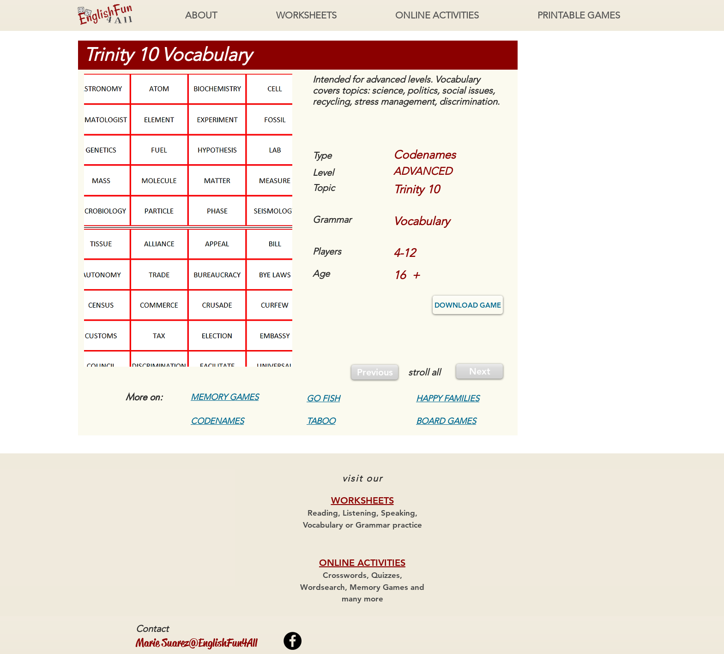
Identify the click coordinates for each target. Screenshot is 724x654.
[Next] (479, 371)
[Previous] (374, 372)
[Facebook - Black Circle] (293, 641)
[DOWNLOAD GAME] (468, 305)
